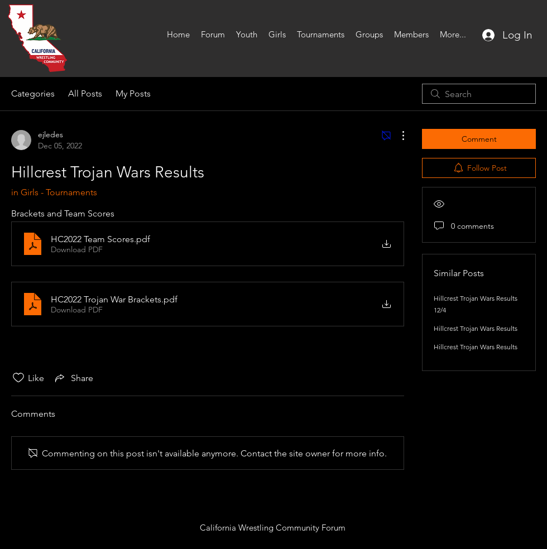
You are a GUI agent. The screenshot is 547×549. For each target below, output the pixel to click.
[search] (479, 94)
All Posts (85, 93)
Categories (33, 93)
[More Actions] (397, 135)
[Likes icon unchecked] (18, 377)
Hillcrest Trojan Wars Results (475, 328)
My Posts (133, 93)
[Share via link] (73, 377)
